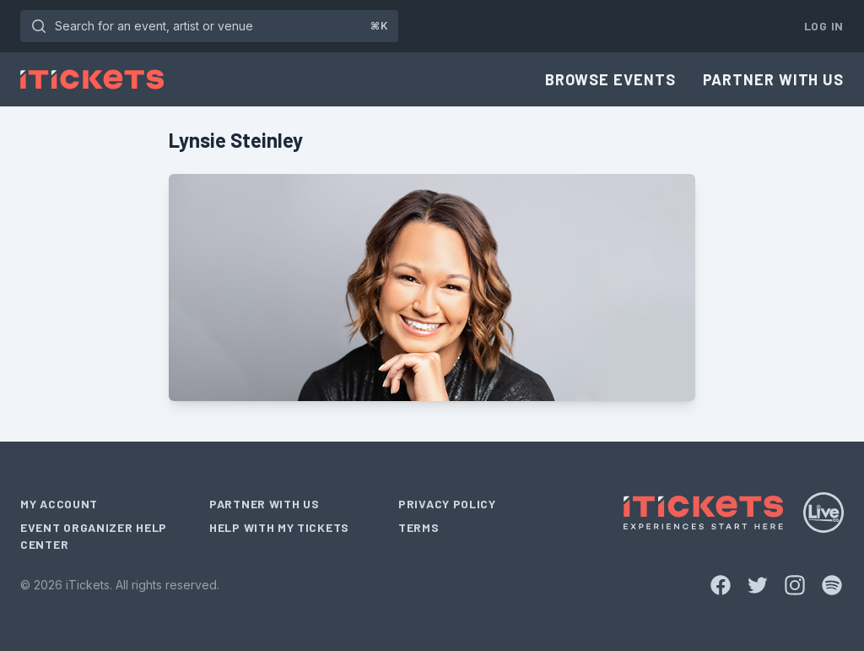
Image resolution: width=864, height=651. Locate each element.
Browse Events (610, 79)
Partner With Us (774, 79)
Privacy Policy (447, 503)
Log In (824, 26)
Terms (419, 527)
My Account (59, 503)
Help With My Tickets (279, 527)
